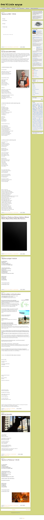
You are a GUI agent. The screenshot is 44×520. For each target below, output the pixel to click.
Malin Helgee (35, 73)
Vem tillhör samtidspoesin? (36, 62)
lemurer (35, 110)
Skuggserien (13, 8)
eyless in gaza (6, 506)
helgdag (40, 124)
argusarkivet (41, 111)
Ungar (33, 124)
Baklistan (34, 94)
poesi (9, 409)
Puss (38, 123)
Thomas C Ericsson (36, 76)
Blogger (23, 518)
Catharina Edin (6, 409)
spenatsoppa (34, 126)
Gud (42, 119)
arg (40, 109)
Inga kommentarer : (16, 212)
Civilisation (5, 455)
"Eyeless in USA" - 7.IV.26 (8, 14)
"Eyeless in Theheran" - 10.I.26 (10, 460)
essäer (37, 113)
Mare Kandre (35, 123)
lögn (34, 115)
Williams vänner (39, 120)
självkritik (40, 125)
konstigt (34, 125)
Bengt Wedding (38, 119)
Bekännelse (34, 119)
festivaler (35, 127)
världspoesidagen (39, 126)
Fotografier (39, 122)
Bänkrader (27, 8)
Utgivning (8, 8)
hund (37, 127)
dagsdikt (40, 110)
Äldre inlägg (28, 509)
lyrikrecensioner (35, 118)
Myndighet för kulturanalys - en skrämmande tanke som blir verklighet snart (37, 38)
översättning (40, 121)
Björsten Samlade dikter (34, 8)
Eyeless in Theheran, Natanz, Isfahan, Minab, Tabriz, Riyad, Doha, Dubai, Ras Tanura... (15, 217)
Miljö (35, 120)
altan (36, 124)
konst (34, 105)
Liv (37, 111)
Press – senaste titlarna (20, 8)
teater (40, 118)
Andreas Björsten (36, 70)
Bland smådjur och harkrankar (11, 294)
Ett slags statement (35, 58)
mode (38, 128)
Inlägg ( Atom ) (18, 512)
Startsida (3, 8)
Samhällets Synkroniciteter (38, 106)
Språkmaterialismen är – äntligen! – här (39, 47)
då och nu (35, 117)
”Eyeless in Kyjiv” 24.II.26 (9, 258)
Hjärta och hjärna (38, 116)
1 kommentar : (13, 408)
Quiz (41, 123)
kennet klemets (41, 127)
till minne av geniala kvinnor (39, 114)
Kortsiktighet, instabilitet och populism (37, 53)
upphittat (34, 111)
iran (8, 506)
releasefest (37, 115)
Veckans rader (36, 103)
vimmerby (36, 121)
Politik (39, 108)
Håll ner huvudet (6, 414)
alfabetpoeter (35, 109)
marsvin (36, 128)
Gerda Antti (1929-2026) (8, 51)
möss (37, 125)
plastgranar (41, 128)
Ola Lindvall (35, 75)
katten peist (39, 117)
